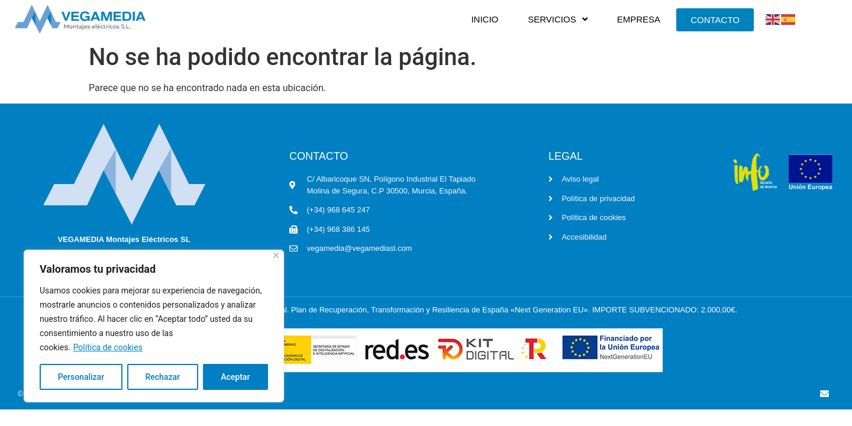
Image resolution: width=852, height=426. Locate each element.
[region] (154, 326)
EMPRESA (638, 19)
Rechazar (162, 377)
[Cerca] (276, 255)
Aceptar (235, 377)
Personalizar (81, 377)
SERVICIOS (557, 19)
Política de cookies (108, 347)
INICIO (484, 19)
